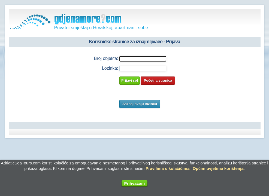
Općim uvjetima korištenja (218, 168)
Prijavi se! (129, 80)
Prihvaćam (134, 183)
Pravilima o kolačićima (167, 168)
